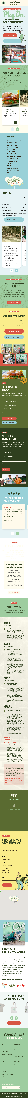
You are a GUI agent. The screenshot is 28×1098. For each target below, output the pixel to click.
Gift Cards (4, 1048)
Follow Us (18, 1061)
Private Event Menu (20, 1053)
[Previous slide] (12, 533)
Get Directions (10, 35)
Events (17, 1044)
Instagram (17, 1065)
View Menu (9, 418)
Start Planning (14, 331)
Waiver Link (5, 1051)
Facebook (17, 1068)
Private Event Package (14, 337)
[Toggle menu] (3, 2)
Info (3, 1061)
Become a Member (14, 592)
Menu (3, 1065)
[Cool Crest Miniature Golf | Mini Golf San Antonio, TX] (14, 3)
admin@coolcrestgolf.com (9, 880)
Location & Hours (7, 1068)
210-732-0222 (6, 859)
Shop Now (14, 1023)
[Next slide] (17, 533)
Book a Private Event (12, 41)
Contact (4, 1071)
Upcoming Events (19, 1056)
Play (3, 1044)
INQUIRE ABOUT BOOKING (14, 302)
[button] (12, 129)
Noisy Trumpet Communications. (14, 1096)
